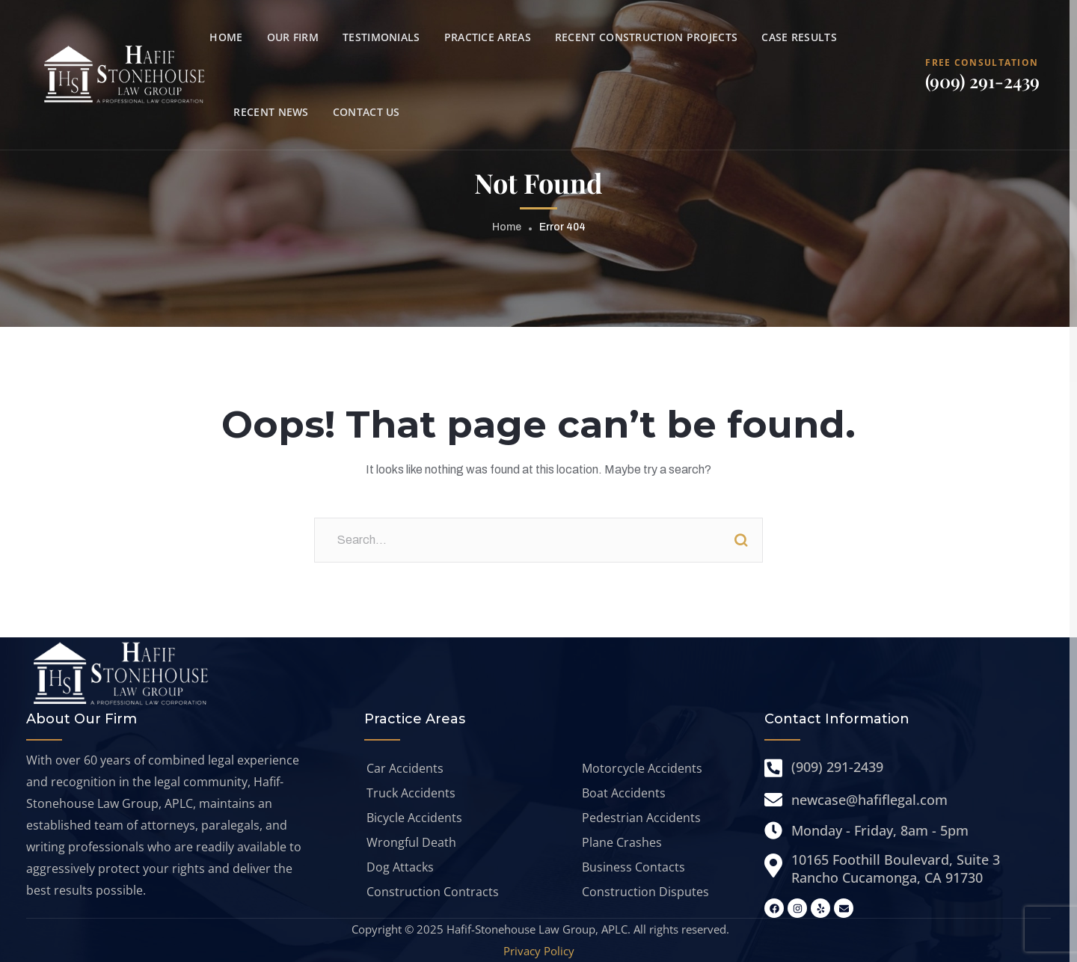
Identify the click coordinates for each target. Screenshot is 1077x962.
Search (740, 540)
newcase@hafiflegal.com (869, 800)
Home (506, 227)
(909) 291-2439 (982, 81)
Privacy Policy (538, 950)
